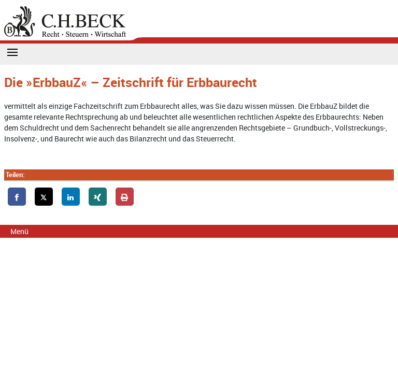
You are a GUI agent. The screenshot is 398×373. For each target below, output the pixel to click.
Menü (19, 231)
